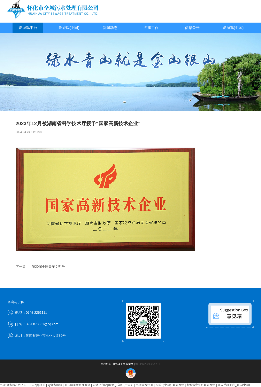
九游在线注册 (144, 385)
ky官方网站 (55, 385)
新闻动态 (110, 28)
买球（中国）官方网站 (169, 385)
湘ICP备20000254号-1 (147, 364)
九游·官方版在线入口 (13, 385)
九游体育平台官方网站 (200, 385)
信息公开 (192, 28)
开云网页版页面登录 (77, 385)
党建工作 (151, 28)
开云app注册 (37, 385)
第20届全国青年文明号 (48, 266)
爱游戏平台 (28, 28)
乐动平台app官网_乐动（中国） (113, 385)
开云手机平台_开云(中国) (234, 385)
